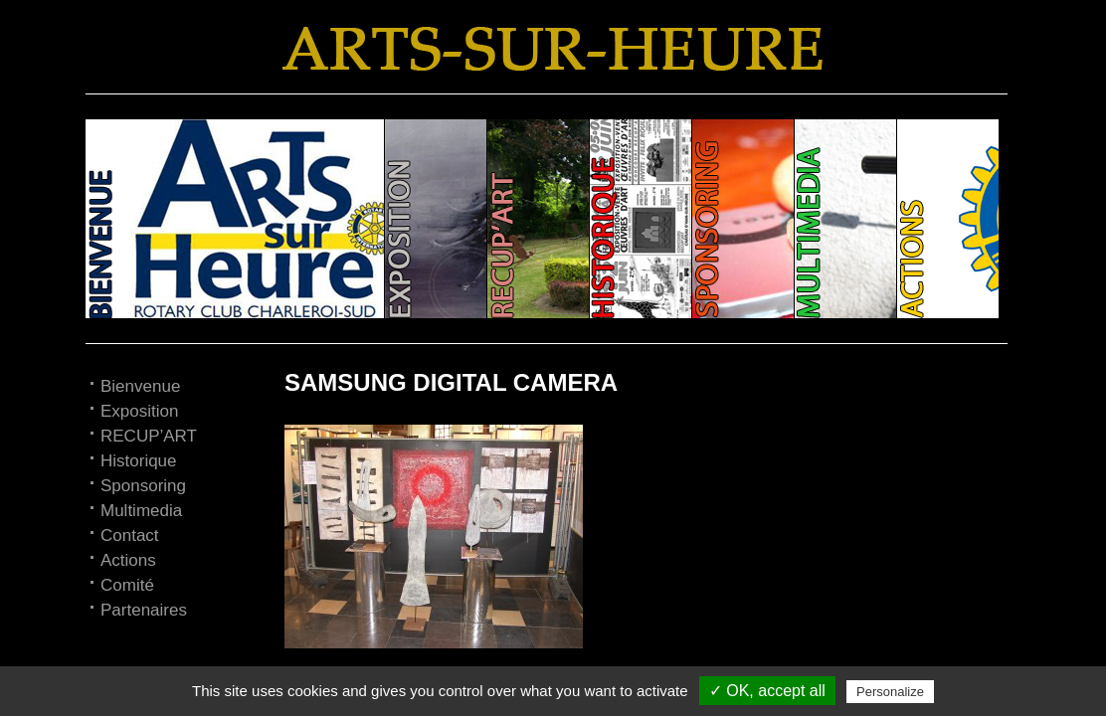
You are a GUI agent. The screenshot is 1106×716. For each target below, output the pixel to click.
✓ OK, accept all (767, 690)
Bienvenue (140, 386)
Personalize (890, 691)
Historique (138, 460)
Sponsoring (143, 485)
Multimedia (141, 510)
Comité (127, 585)
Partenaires (143, 610)
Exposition (139, 411)
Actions (128, 560)
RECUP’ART (148, 436)
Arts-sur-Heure (553, 49)
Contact (129, 535)
